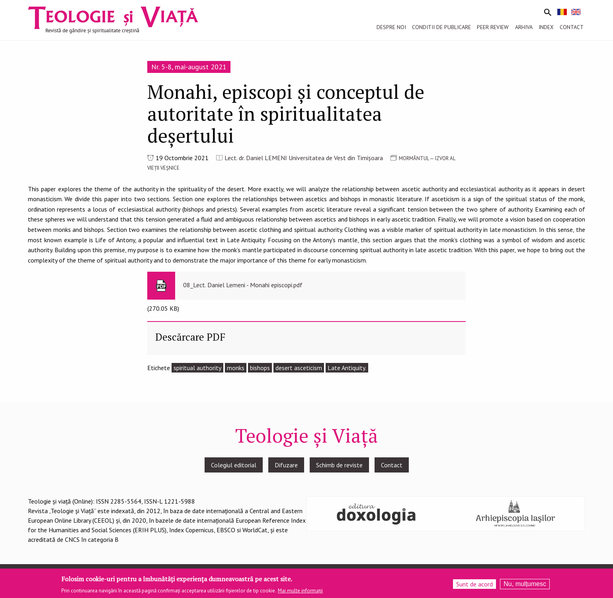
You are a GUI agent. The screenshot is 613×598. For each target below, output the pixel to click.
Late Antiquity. (347, 368)
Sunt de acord (474, 586)
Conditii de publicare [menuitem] (441, 27)
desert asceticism (298, 368)
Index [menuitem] (546, 27)
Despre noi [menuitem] (391, 27)
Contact (391, 465)
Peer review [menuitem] (493, 27)
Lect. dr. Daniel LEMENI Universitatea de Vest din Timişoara (304, 158)
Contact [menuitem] (572, 27)
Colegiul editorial (233, 465)
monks (235, 368)
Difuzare (286, 465)
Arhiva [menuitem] (524, 27)
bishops (260, 368)
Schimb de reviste (339, 465)
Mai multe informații (300, 593)
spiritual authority (197, 368)
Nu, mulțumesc (525, 586)
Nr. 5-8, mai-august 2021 (188, 66)
